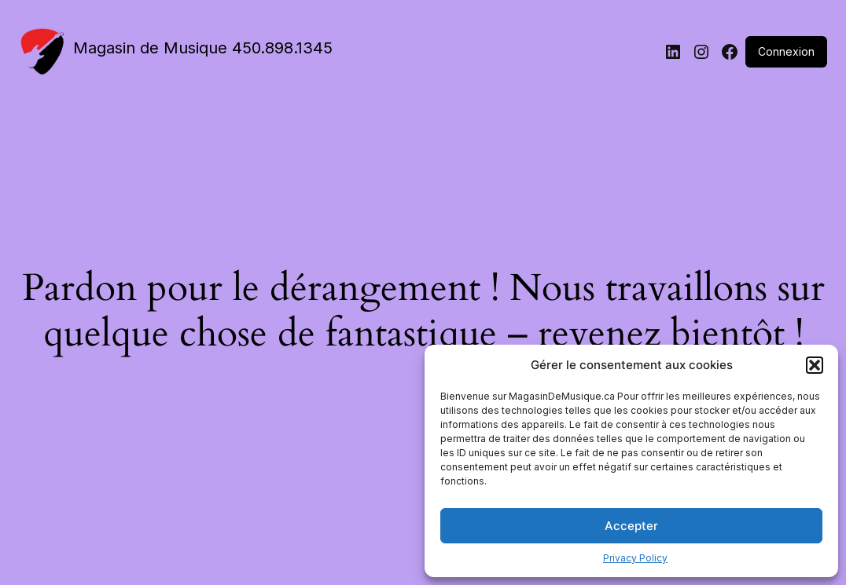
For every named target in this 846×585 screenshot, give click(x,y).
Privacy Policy (635, 558)
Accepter (631, 525)
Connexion (786, 51)
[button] (814, 365)
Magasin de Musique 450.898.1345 (203, 47)
